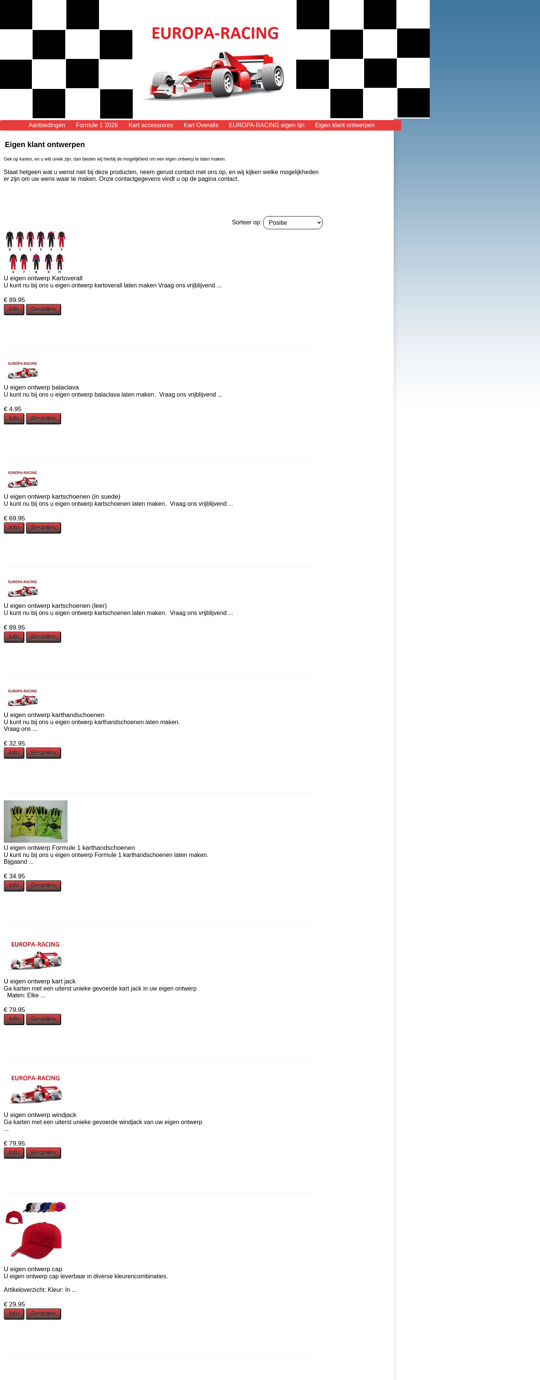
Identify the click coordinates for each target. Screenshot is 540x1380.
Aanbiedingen (46, 125)
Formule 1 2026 (97, 125)
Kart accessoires (151, 125)
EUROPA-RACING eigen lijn (267, 125)
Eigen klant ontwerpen (345, 125)
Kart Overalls (201, 125)
